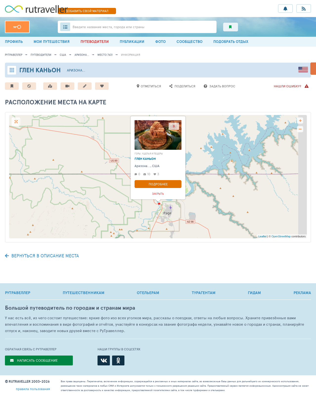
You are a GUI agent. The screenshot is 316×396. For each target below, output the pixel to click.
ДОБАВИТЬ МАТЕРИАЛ (86, 11)
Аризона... (82, 55)
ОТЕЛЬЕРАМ (148, 293)
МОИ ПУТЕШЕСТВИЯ (52, 41)
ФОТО (160, 41)
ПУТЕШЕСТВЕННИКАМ (83, 293)
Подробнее (158, 184)
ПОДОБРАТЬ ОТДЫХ (230, 41)
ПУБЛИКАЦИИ (132, 41)
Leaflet (262, 236)
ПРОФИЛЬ (14, 41)
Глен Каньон (40, 70)
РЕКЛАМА (302, 293)
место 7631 (105, 55)
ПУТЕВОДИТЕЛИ (94, 41)
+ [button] (300, 120)
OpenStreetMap (281, 236)
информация (130, 55)
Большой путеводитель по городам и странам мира (70, 308)
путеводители (41, 55)
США (63, 55)
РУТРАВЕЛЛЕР (17, 293)
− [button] (300, 129)
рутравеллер (13, 55)
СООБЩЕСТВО (189, 41)
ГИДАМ (254, 293)
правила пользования (33, 388)
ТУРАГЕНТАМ (204, 293)
